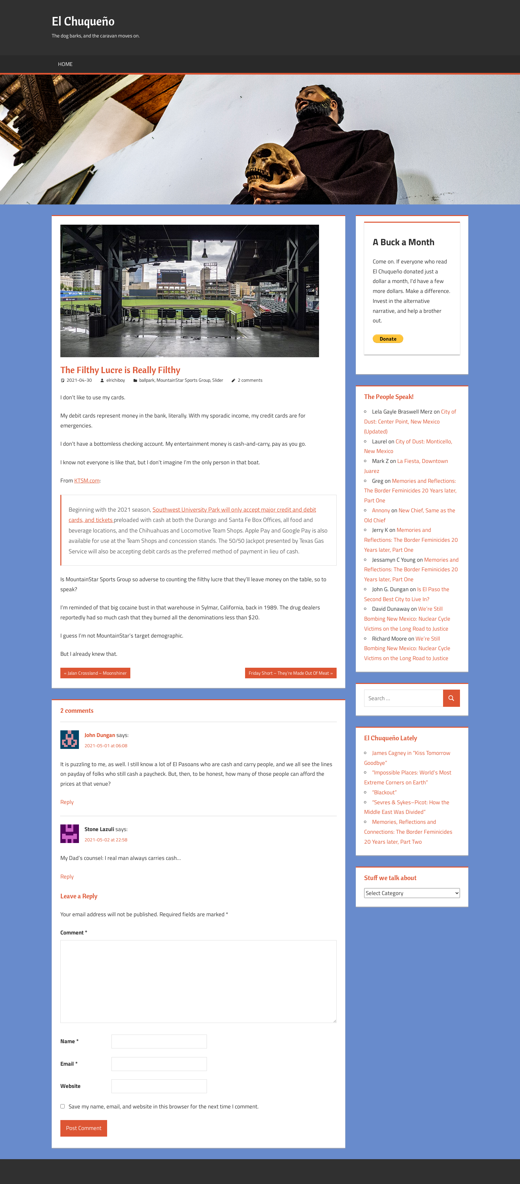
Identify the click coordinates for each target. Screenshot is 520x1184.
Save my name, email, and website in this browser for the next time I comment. (164, 1106)
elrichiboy (115, 379)
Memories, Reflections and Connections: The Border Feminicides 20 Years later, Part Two (408, 832)
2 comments (250, 379)
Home (65, 64)
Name (69, 1041)
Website (70, 1086)
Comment (73, 932)
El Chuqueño (83, 21)
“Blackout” (384, 792)
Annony (381, 510)
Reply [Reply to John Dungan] (67, 802)
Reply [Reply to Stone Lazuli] (67, 876)
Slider (217, 379)
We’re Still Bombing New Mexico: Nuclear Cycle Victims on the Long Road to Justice (407, 618)
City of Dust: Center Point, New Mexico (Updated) (410, 421)
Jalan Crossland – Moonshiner (97, 674)
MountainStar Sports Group (183, 379)
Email (69, 1063)
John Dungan (100, 735)
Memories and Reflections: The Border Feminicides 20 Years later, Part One (410, 491)
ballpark (147, 379)
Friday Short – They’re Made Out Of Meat (288, 674)
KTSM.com (86, 480)
